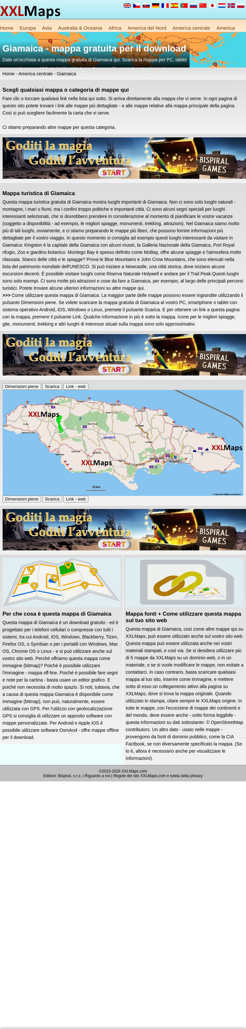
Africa (115, 28)
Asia (47, 28)
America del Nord (147, 28)
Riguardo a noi (97, 776)
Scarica (52, 386)
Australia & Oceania (80, 28)
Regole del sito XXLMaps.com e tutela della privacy (157, 776)
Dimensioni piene (21, 386)
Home (6, 28)
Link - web (76, 386)
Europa (28, 28)
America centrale (191, 28)
